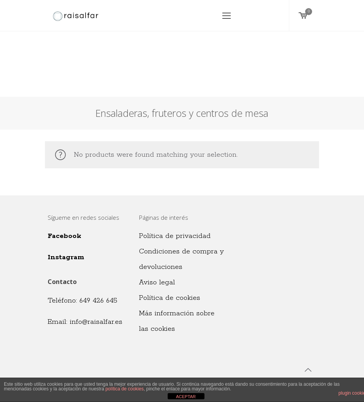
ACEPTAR (186, 396)
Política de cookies (169, 298)
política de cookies (124, 389)
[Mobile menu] (226, 15)
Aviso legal (157, 282)
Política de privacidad (175, 236)
